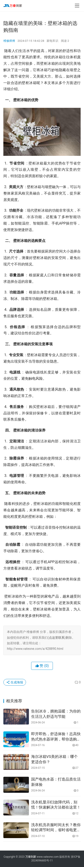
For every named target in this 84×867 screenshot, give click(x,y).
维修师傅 (9, 40)
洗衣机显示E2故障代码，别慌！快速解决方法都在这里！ (56, 805)
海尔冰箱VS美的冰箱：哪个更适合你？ (54, 759)
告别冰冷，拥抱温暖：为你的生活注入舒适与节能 (56, 714)
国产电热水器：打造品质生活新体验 (56, 782)
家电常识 (52, 40)
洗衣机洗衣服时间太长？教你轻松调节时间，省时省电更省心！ (56, 828)
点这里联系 (57, 637)
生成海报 (14, 682)
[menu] (77, 6)
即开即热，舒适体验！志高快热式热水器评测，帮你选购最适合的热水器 (56, 737)
